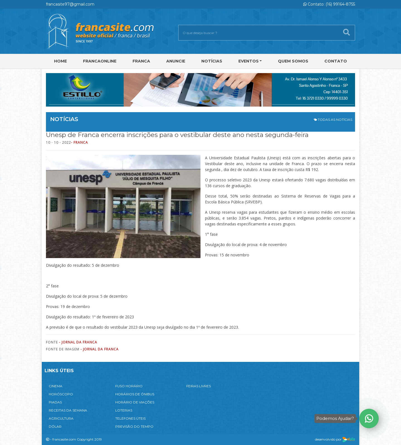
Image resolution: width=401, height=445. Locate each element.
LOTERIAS (123, 410)
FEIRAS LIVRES (198, 386)
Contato (335, 61)
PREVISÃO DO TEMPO (134, 426)
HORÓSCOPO (61, 394)
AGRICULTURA (61, 418)
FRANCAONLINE (99, 61)
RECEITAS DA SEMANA (68, 410)
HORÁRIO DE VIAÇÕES (134, 402)
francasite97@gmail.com (70, 4)
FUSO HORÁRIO (129, 386)
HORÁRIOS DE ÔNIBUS (134, 394)
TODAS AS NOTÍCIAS (333, 119)
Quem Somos (293, 61)
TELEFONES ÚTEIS (130, 418)
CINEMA (55, 386)
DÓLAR (55, 426)
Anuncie (175, 61)
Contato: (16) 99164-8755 (329, 4)
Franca (141, 61)
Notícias (211, 61)
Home (60, 61)
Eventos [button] (248, 61)
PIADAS (55, 402)
